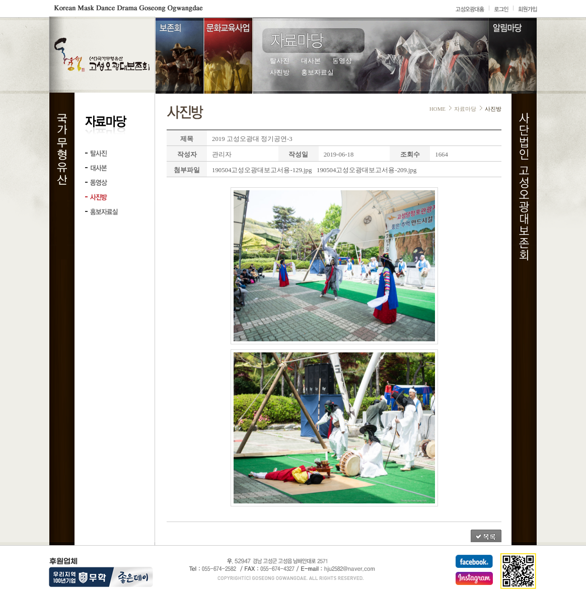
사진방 (279, 72)
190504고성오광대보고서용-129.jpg (262, 170)
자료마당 (465, 109)
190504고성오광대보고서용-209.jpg (366, 170)
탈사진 (279, 60)
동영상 (342, 60)
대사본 (311, 60)
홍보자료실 (317, 72)
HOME (437, 109)
